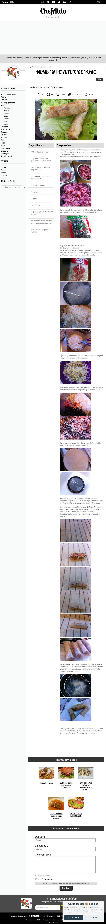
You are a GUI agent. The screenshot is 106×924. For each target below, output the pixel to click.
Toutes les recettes (8, 94)
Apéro (3, 97)
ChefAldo (53, 11)
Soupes (4, 137)
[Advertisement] (53, 37)
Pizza (3, 143)
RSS (58, 916)
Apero (3, 173)
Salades (4, 132)
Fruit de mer (6, 129)
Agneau (7, 108)
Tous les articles (7, 156)
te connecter (64, 884)
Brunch (4, 175)
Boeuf (6, 110)
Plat (2, 140)
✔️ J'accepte (73, 917)
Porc (6, 121)
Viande (3, 105)
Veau (6, 124)
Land (49, 916)
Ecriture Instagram (53, 922)
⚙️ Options (93, 917)
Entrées (4, 100)
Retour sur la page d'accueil (41, 67)
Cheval (6, 113)
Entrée (3, 167)
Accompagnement (8, 102)
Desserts (4, 151)
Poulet (6, 118)
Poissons (4, 127)
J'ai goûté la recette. (44, 879)
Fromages (5, 154)
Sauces (4, 135)
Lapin (6, 116)
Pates (3, 145)
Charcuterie (5, 148)
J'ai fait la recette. (43, 876)
